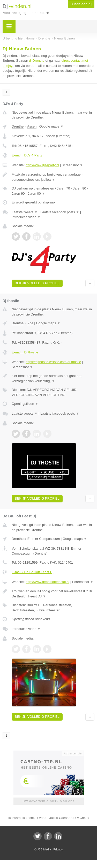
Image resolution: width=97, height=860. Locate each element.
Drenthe (18, 126)
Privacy (58, 849)
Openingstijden (25, 404)
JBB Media (44, 849)
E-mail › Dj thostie (25, 352)
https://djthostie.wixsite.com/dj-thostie (53, 362)
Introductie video (26, 217)
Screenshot (72, 165)
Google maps (51, 126)
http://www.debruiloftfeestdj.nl (47, 582)
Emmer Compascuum (43, 539)
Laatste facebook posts (59, 212)
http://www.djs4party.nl (42, 165)
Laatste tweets (25, 212)
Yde (30, 323)
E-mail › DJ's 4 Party (27, 155)
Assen (31, 126)
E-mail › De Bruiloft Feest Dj (32, 572)
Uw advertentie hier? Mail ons (48, 801)
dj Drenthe (36, 60)
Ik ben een (81, 4)
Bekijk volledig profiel (37, 283)
